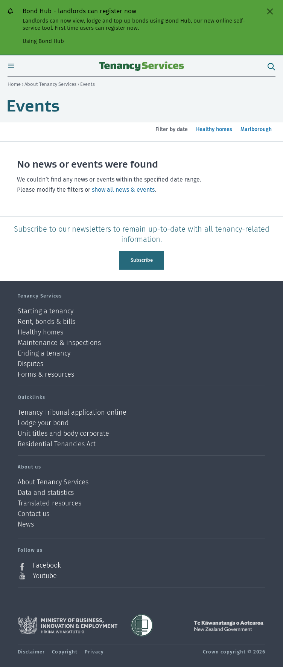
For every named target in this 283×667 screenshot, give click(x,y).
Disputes (30, 364)
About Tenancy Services (51, 84)
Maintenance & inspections (59, 343)
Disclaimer (31, 652)
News (26, 524)
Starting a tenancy (45, 311)
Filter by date (171, 129)
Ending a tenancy (44, 353)
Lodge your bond (43, 423)
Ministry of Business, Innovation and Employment (67, 625)
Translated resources (49, 503)
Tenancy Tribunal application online (72, 413)
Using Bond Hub (43, 41)
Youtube (45, 576)
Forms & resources (46, 374)
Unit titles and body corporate (63, 434)
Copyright (65, 652)
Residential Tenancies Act (57, 444)
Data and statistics (46, 493)
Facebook (47, 565)
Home (14, 84)
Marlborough (256, 134)
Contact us (33, 514)
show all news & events (123, 189)
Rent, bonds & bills (46, 322)
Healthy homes (214, 134)
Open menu (11, 65)
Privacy (94, 652)
